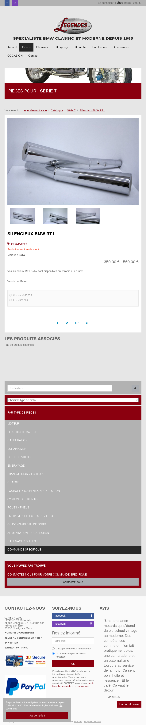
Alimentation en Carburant (29, 533)
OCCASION (15, 56)
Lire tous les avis (129, 704)
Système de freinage (23, 499)
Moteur (13, 423)
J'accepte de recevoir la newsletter (71, 648)
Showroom (43, 47)
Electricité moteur (22, 432)
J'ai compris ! (37, 715)
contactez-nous (73, 582)
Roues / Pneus (18, 507)
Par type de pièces (21, 413)
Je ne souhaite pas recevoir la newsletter (69, 655)
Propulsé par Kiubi (92, 721)
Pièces (26, 47)
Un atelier (81, 47)
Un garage (62, 47)
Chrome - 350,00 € (20, 295)
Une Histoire (100, 47)
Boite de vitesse (19, 457)
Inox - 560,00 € (18, 300)
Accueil (12, 47)
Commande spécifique (24, 549)
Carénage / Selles (21, 541)
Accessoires (121, 47)
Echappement (19, 243)
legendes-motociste (35, 110)
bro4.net (78, 721)
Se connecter (106, 2)
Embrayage (16, 466)
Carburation (17, 440)
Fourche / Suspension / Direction (33, 491)
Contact (33, 56)
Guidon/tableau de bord (26, 524)
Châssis (13, 482)
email (90, 683)
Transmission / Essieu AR (26, 474)
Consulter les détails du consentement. (70, 686)
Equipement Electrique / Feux (30, 516)
